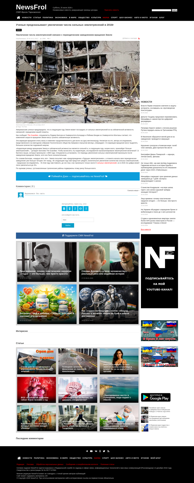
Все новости (146, 229)
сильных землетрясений (107, 163)
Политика (48, 17)
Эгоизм (154, 17)
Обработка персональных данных (49, 464)
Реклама (30, 464)
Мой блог (156, 457)
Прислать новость (111, 10)
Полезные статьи (107, 464)
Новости (27, 17)
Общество (84, 17)
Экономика (61, 17)
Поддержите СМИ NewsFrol (77, 235)
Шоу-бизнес (126, 17)
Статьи (37, 17)
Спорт (114, 17)
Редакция (20, 464)
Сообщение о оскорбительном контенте (82, 464)
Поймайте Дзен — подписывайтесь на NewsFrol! (77, 176)
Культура (96, 17)
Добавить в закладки (130, 38)
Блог (162, 17)
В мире (72, 17)
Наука (106, 17)
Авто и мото (141, 17)
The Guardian (33, 135)
